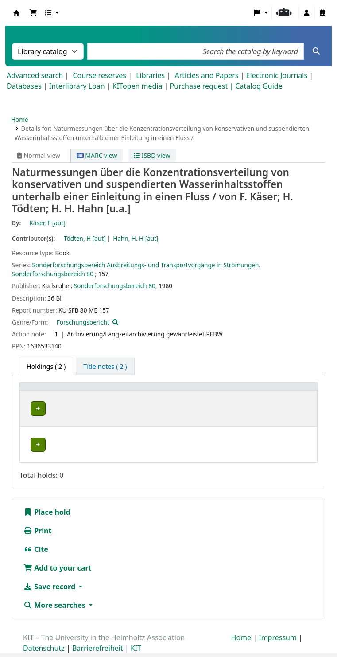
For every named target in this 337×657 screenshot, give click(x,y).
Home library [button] (44, 391)
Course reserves (99, 75)
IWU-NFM (41, 408)
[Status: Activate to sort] (292, 391)
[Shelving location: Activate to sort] (145, 391)
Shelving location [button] (128, 391)
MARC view (97, 155)
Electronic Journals (277, 75)
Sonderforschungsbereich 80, (115, 286)
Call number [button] (217, 391)
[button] (33, 12)
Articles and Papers (206, 75)
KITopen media (137, 86)
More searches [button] (55, 589)
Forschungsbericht (83, 322)
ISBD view (152, 155)
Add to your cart (57, 551)
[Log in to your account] (306, 12)
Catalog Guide (258, 86)
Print (37, 514)
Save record (50, 570)
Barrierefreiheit (97, 632)
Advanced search (35, 75)
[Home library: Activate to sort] (58, 391)
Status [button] (282, 391)
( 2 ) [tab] (46, 366)
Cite (35, 533)
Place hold (46, 496)
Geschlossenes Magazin (134, 428)
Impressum (278, 621)
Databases (24, 86)
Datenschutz (44, 632)
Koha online (16, 13)
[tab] (105, 366)
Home (19, 119)
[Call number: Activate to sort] (231, 391)
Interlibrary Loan (77, 86)
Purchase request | (203, 86)
